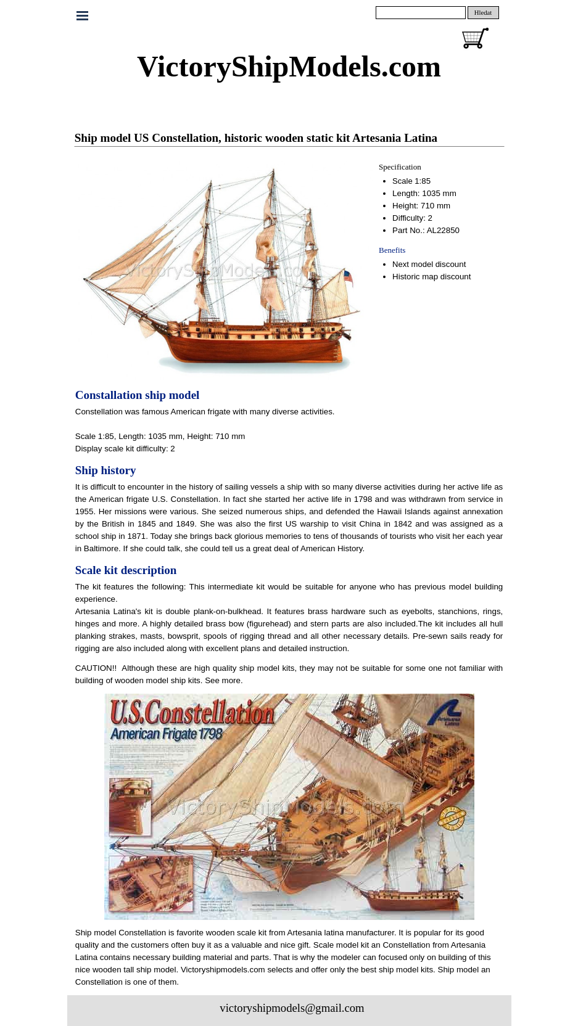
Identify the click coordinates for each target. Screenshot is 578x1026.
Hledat (483, 12)
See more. (224, 680)
